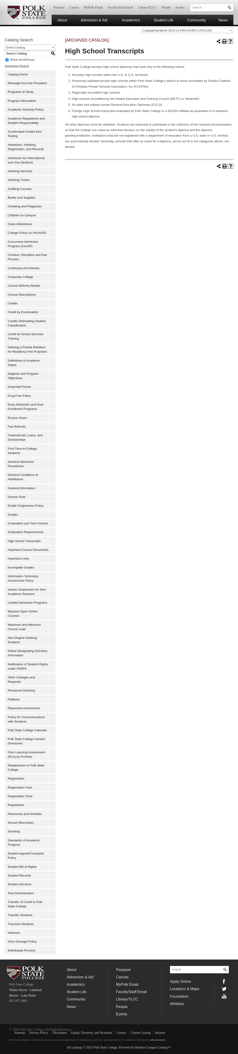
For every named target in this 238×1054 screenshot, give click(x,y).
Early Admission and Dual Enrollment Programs (25, 407)
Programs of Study (21, 92)
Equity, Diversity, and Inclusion (91, 1032)
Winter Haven (18, 990)
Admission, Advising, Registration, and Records (26, 147)
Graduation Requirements (26, 532)
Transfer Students (20, 915)
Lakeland (36, 990)
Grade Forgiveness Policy (26, 505)
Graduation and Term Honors (28, 523)
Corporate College (20, 277)
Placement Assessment (24, 708)
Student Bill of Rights (22, 866)
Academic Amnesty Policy (26, 109)
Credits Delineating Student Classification (27, 323)
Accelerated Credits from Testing (25, 134)
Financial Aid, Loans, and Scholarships (25, 437)
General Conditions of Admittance (23, 477)
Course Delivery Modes (24, 285)
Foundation (179, 996)
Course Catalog (141, 1032)
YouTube (224, 996)
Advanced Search (17, 66)
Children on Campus (22, 215)
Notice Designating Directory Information (27, 653)
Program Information (22, 101)
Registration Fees (20, 787)
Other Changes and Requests (21, 679)
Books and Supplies (21, 197)
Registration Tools (20, 796)
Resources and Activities (25, 814)
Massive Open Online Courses (23, 613)
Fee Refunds (17, 426)
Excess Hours (17, 418)
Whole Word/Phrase (22, 59)
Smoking (14, 831)
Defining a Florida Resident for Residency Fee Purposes (27, 349)
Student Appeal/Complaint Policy (26, 856)
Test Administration (21, 893)
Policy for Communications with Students (26, 719)
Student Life (163, 20)
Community (196, 20)
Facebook (224, 981)
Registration (16, 778)
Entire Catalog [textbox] (15, 47)
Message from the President (27, 83)
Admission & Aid (94, 20)
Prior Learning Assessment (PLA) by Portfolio (26, 754)
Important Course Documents (28, 549)
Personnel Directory (21, 690)
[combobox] (187, 30)
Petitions (14, 699)
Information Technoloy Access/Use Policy (23, 578)
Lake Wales (28, 995)
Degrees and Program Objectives (23, 376)
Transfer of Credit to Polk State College (25, 904)
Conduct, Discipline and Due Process (27, 257)
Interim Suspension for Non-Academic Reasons (27, 592)
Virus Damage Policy (22, 941)
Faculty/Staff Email (120, 7)
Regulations (16, 805)
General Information (21, 488)
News (223, 20)
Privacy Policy (38, 1032)
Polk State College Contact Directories (26, 741)
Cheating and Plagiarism (25, 206)
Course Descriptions (22, 294)
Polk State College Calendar (27, 730)
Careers (121, 1032)
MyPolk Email (93, 7)
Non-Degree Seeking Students (22, 640)
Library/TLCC (147, 7)
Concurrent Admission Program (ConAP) (23, 244)
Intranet (160, 1032)
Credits (13, 303)
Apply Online (180, 981)
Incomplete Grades (21, 567)
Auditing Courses (20, 189)
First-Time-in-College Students (22, 451)
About (62, 20)
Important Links (18, 558)
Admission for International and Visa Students (26, 160)
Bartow (14, 995)
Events (180, 7)
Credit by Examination (23, 312)
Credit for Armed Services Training (25, 336)
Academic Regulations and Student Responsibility (26, 121)
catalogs (77, 1047)
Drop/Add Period (19, 386)
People (166, 7)
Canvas (74, 7)
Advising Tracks (19, 180)
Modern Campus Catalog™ (152, 1047)
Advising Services (20, 171)
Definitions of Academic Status (24, 363)
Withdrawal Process (21, 950)
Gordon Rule (17, 497)
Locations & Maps (184, 989)
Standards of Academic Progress (24, 842)
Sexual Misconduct (21, 822)
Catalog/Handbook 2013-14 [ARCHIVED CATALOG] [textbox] (177, 30)
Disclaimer (60, 1032)
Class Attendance (20, 224)
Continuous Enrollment (24, 268)
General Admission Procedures (21, 464)
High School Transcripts (24, 541)
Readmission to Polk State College (26, 767)
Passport (59, 7)
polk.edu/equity (157, 1039)
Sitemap (19, 1032)
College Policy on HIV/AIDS (27, 232)
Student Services (19, 884)
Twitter (224, 989)
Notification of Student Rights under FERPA (28, 666)
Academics (131, 20)
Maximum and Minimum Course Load (24, 627)
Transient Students (21, 924)
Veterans (14, 932)
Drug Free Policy (19, 395)
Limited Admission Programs (27, 602)
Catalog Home (18, 74)
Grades (13, 514)
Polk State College (26, 12)
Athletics (177, 1004)
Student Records (19, 875)
